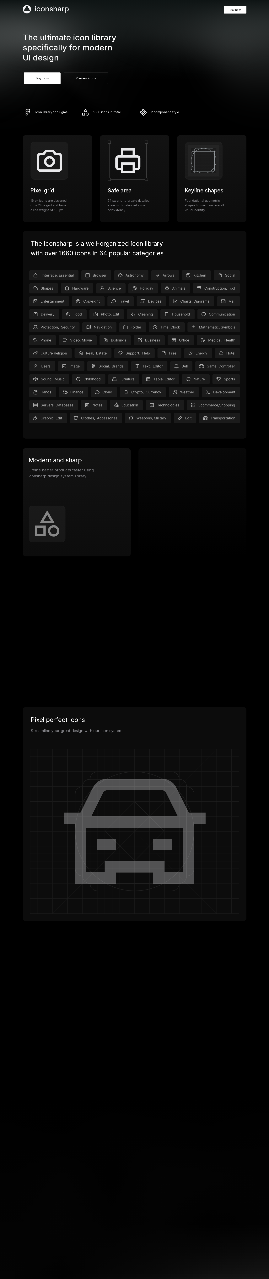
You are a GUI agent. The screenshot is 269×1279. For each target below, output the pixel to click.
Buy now (235, 9)
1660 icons (75, 253)
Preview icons (86, 78)
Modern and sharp (55, 460)
